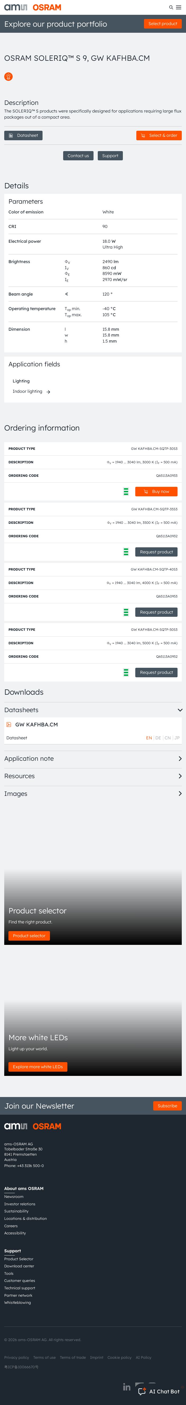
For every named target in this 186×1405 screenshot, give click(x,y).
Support (110, 155)
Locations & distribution (25, 1218)
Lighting (21, 381)
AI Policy (143, 1357)
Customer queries (19, 1280)
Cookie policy (120, 1357)
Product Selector (18, 1259)
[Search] (171, 7)
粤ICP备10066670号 (21, 1367)
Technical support (19, 1288)
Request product (156, 551)
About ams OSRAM (24, 1188)
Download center (19, 1266)
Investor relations (19, 1204)
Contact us (78, 155)
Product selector (29, 935)
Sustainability (16, 1211)
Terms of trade (73, 1357)
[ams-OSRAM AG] (32, 7)
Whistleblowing (17, 1302)
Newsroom (14, 1196)
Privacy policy (16, 1357)
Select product (162, 23)
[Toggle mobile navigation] (178, 7)
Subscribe (167, 1105)
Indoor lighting (27, 391)
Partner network (18, 1295)
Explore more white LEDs (38, 1066)
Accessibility (15, 1233)
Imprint (96, 1357)
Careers (11, 1226)
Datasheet (23, 135)
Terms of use (44, 1357)
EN (149, 738)
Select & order (159, 135)
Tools (8, 1273)
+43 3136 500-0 (30, 1165)
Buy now (156, 491)
